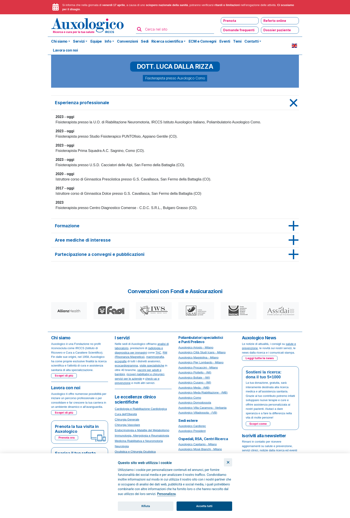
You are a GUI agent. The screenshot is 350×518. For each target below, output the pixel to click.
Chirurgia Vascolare (127, 425)
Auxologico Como (189, 397)
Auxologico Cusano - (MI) (194, 382)
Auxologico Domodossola (194, 402)
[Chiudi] (228, 462)
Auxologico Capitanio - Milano (197, 444)
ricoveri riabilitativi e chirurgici (145, 374)
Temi (237, 41)
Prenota (229, 21)
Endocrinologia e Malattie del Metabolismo (142, 430)
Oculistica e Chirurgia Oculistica (135, 451)
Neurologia (122, 446)
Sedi (144, 41)
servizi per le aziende (128, 378)
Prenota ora (66, 437)
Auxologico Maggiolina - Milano (198, 357)
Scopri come (258, 423)
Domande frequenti (238, 30)
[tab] (175, 103)
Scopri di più (64, 375)
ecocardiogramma (126, 365)
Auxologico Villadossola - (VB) (197, 412)
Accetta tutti (204, 506)
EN (294, 45)
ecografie (121, 361)
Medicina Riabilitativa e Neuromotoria (139, 441)
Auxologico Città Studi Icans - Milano (202, 352)
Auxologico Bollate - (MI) (194, 377)
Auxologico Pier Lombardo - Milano (200, 362)
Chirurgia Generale (127, 419)
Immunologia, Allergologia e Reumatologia (142, 435)
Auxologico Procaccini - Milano (198, 367)
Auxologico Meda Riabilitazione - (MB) (202, 392)
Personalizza (166, 494)
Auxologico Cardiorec (192, 426)
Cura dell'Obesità (126, 414)
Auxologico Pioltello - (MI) (194, 372)
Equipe (96, 41)
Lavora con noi (65, 50)
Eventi (224, 41)
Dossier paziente (277, 30)
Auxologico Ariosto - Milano (195, 347)
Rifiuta (146, 506)
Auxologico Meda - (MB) (193, 387)
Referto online (274, 21)
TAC (158, 352)
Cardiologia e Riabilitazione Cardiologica (141, 408)
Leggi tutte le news (260, 358)
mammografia (155, 356)
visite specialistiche (152, 365)
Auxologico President (192, 431)
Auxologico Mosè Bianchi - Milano (200, 449)
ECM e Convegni (202, 41)
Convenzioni (127, 41)
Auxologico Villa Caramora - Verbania (202, 407)
